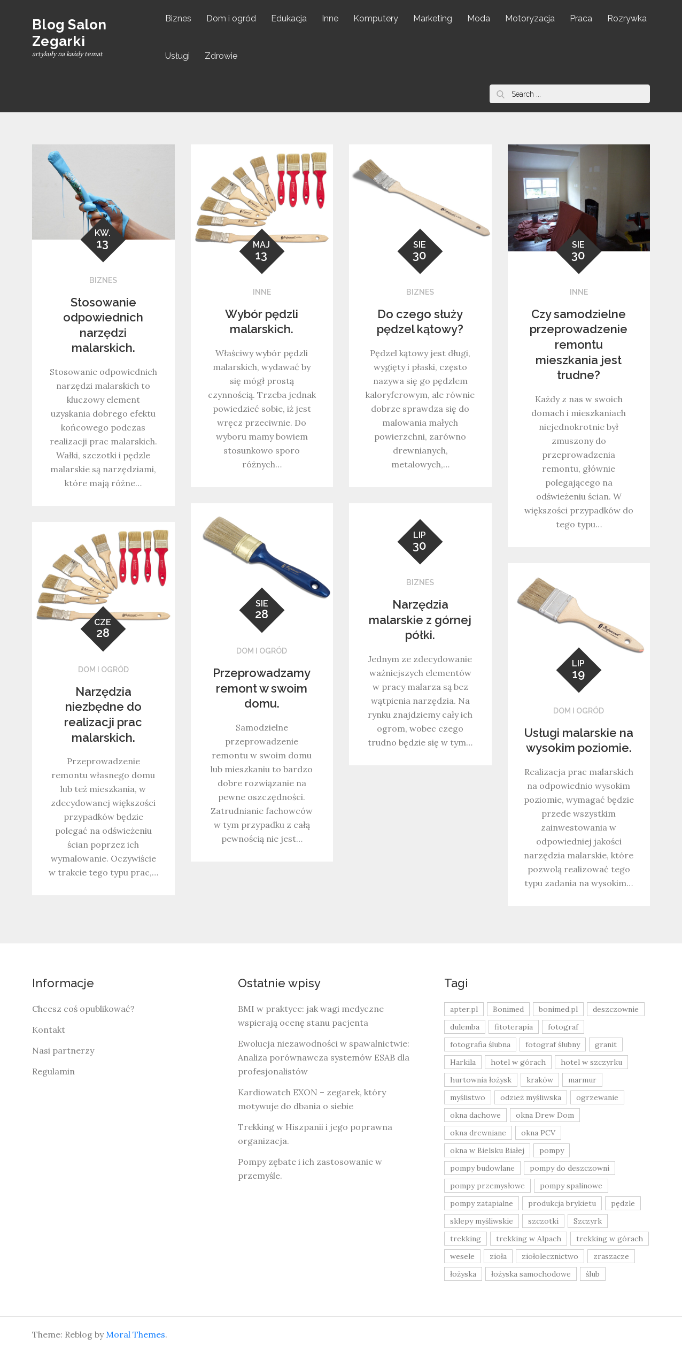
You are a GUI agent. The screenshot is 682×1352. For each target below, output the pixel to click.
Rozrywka (627, 18)
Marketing (432, 18)
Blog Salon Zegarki (69, 33)
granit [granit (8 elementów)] (606, 1044)
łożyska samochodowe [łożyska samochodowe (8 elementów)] (531, 1274)
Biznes (178, 18)
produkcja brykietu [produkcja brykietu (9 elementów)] (562, 1203)
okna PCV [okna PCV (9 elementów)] (538, 1133)
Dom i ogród (231, 18)
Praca (581, 18)
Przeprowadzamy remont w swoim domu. (262, 688)
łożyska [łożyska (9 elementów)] (463, 1274)
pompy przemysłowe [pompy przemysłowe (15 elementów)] (487, 1185)
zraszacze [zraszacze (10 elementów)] (611, 1256)
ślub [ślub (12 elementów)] (593, 1274)
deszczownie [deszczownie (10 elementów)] (616, 1009)
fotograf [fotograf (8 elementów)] (563, 1027)
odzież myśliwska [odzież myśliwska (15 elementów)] (530, 1097)
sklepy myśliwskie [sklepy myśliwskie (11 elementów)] (481, 1221)
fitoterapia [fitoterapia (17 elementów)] (513, 1027)
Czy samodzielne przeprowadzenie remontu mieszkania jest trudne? (578, 344)
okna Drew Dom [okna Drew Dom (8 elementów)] (545, 1115)
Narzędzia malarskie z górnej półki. (420, 619)
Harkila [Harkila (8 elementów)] (463, 1062)
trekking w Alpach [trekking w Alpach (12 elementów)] (528, 1238)
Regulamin (53, 1071)
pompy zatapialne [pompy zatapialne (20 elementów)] (481, 1203)
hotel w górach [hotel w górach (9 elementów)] (518, 1062)
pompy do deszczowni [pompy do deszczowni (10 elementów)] (569, 1168)
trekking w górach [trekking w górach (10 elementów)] (609, 1238)
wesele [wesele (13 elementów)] (462, 1256)
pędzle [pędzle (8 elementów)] (623, 1203)
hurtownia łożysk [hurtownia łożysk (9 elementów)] (480, 1080)
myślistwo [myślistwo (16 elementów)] (467, 1097)
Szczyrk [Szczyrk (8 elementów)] (588, 1221)
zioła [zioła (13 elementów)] (498, 1256)
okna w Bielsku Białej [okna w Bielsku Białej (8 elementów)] (487, 1150)
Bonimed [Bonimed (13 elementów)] (508, 1009)
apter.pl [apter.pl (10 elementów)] (464, 1009)
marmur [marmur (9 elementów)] (582, 1080)
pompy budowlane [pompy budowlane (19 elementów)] (482, 1168)
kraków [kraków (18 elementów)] (539, 1080)
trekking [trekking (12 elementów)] (465, 1238)
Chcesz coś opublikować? (83, 1008)
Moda (478, 18)
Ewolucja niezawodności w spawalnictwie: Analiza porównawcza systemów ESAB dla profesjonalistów (323, 1057)
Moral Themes (135, 1334)
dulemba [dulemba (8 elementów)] (464, 1027)
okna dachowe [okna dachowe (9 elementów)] (475, 1115)
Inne (330, 18)
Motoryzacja (530, 18)
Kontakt (48, 1029)
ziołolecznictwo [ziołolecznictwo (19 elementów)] (550, 1256)
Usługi (177, 56)
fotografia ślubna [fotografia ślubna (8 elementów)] (480, 1044)
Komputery (375, 18)
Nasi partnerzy (63, 1050)
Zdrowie (221, 56)
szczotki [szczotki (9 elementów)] (543, 1221)
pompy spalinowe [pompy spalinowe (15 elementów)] (571, 1185)
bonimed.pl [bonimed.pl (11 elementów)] (558, 1009)
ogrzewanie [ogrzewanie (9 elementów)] (597, 1097)
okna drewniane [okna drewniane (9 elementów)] (478, 1133)
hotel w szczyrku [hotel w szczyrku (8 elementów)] (591, 1062)
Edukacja (289, 18)
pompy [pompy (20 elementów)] (551, 1150)
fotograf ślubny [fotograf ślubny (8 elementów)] (552, 1044)
